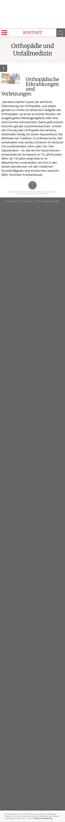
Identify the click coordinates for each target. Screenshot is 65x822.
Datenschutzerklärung (43, 818)
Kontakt (32, 32)
